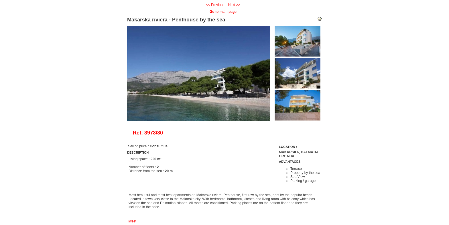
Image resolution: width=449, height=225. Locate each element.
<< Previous (215, 5)
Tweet (131, 221)
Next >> (234, 5)
